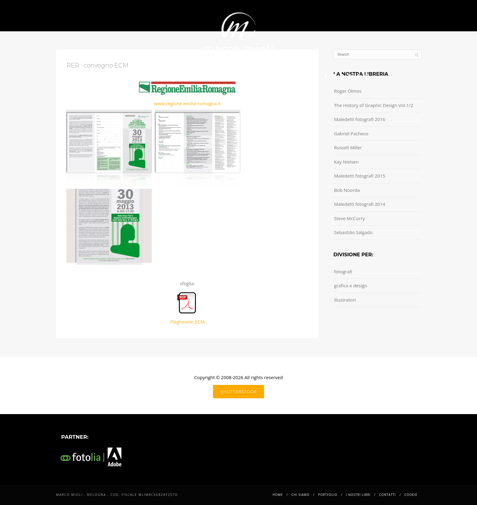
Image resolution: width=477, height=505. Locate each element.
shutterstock (238, 391)
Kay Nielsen (346, 162)
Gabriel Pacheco (351, 133)
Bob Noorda (347, 190)
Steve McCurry (349, 218)
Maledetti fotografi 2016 (359, 119)
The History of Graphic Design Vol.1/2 (373, 105)
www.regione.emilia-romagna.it (187, 103)
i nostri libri (231, 74)
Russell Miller (348, 147)
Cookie (304, 74)
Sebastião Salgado (353, 232)
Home (118, 74)
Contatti (272, 74)
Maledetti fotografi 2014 (359, 204)
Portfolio (187, 74)
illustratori (345, 300)
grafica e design (350, 285)
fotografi (343, 271)
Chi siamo (149, 74)
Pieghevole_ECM (187, 308)
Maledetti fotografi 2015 (359, 176)
